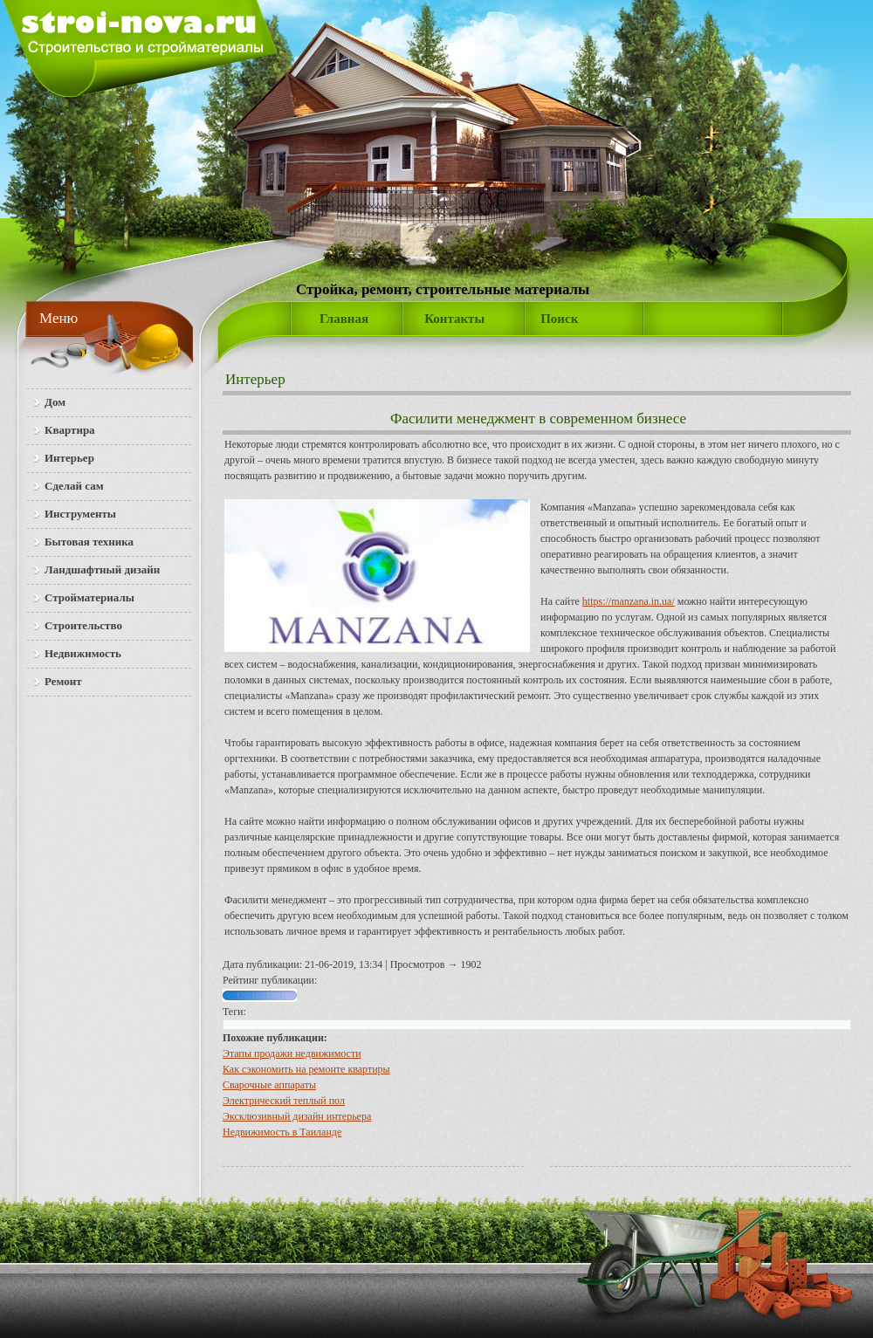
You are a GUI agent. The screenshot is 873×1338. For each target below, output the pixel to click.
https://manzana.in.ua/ (628, 601)
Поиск (559, 319)
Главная (344, 319)
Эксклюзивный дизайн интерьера (297, 1116)
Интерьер (255, 379)
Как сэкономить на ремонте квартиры (306, 1069)
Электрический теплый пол (284, 1100)
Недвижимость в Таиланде (282, 1132)
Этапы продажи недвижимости (292, 1053)
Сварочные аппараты (269, 1085)
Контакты (454, 319)
